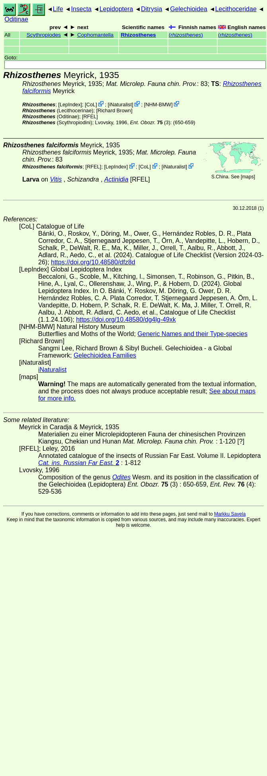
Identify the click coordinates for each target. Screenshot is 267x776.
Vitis (56, 179)
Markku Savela (230, 514)
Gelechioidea (188, 9)
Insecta (81, 9)
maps (247, 177)
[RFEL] (90, 116)
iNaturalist (120, 105)
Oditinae (16, 19)
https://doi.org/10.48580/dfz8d (93, 262)
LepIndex (70, 105)
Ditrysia (151, 9)
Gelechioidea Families (105, 355)
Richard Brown (114, 110)
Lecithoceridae (236, 9)
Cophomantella (95, 35)
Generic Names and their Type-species (193, 333)
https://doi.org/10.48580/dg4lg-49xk (126, 319)
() (186, 35)
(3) (150, 122)
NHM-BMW (158, 105)
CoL (90, 105)
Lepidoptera (116, 9)
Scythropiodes (44, 35)
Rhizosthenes (138, 35)
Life (58, 9)
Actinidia (116, 179)
